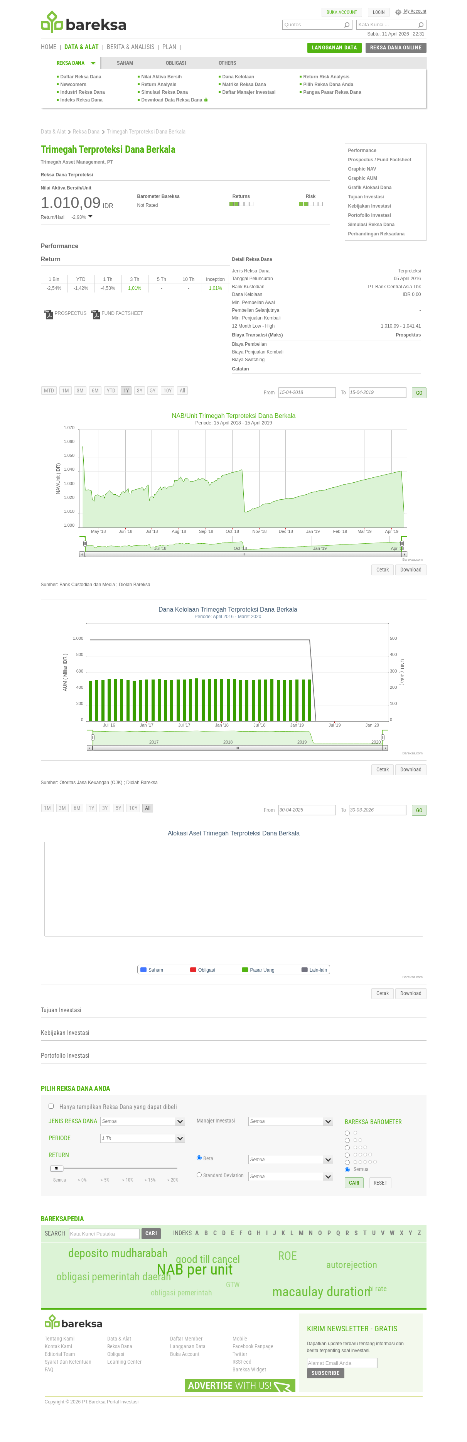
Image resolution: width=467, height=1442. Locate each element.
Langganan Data (188, 1346)
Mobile (240, 1338)
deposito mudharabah (117, 1253)
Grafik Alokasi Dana (370, 187)
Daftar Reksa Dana (81, 76)
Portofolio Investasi (369, 215)
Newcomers (73, 84)
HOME (48, 47)
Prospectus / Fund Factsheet (379, 159)
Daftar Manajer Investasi (249, 92)
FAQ (49, 1369)
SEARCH (55, 1233)
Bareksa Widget (249, 1369)
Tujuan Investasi (366, 196)
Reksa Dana (86, 131)
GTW (232, 1284)
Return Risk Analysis (326, 76)
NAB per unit (195, 1269)
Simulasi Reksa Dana (165, 92)
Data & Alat (53, 131)
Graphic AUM (363, 178)
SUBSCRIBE (326, 1373)
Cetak (382, 569)
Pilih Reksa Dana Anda (328, 84)
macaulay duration (321, 1291)
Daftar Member (186, 1338)
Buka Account (184, 1354)
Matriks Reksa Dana (244, 84)
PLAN (169, 47)
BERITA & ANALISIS (130, 47)
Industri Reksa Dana (83, 92)
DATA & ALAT (81, 47)
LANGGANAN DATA (334, 47)
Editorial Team (60, 1354)
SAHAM (125, 63)
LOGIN (378, 12)
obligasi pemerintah (181, 1293)
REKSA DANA (70, 63)
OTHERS (227, 63)
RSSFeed (242, 1362)
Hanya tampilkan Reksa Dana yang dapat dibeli (118, 1107)
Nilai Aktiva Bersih (162, 76)
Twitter (240, 1354)
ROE (287, 1256)
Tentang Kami (59, 1338)
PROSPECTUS (65, 313)
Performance (362, 150)
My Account (411, 11)
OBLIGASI (176, 63)
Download (410, 569)
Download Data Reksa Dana (172, 100)
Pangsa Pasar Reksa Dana (332, 92)
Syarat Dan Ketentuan (68, 1362)
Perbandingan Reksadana (376, 234)
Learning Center (124, 1362)
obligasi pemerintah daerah (113, 1276)
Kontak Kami (58, 1346)
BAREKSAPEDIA (62, 1219)
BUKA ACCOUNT (342, 12)
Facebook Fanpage (253, 1346)
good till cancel (208, 1259)
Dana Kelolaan (239, 76)
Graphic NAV (362, 169)
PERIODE (60, 1138)
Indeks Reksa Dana (82, 100)
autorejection (351, 1265)
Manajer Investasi (216, 1120)
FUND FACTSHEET (117, 313)
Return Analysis (159, 84)
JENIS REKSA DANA (73, 1121)
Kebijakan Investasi (369, 206)
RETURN (59, 1155)
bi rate (378, 1288)
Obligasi (115, 1354)
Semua (361, 1169)
